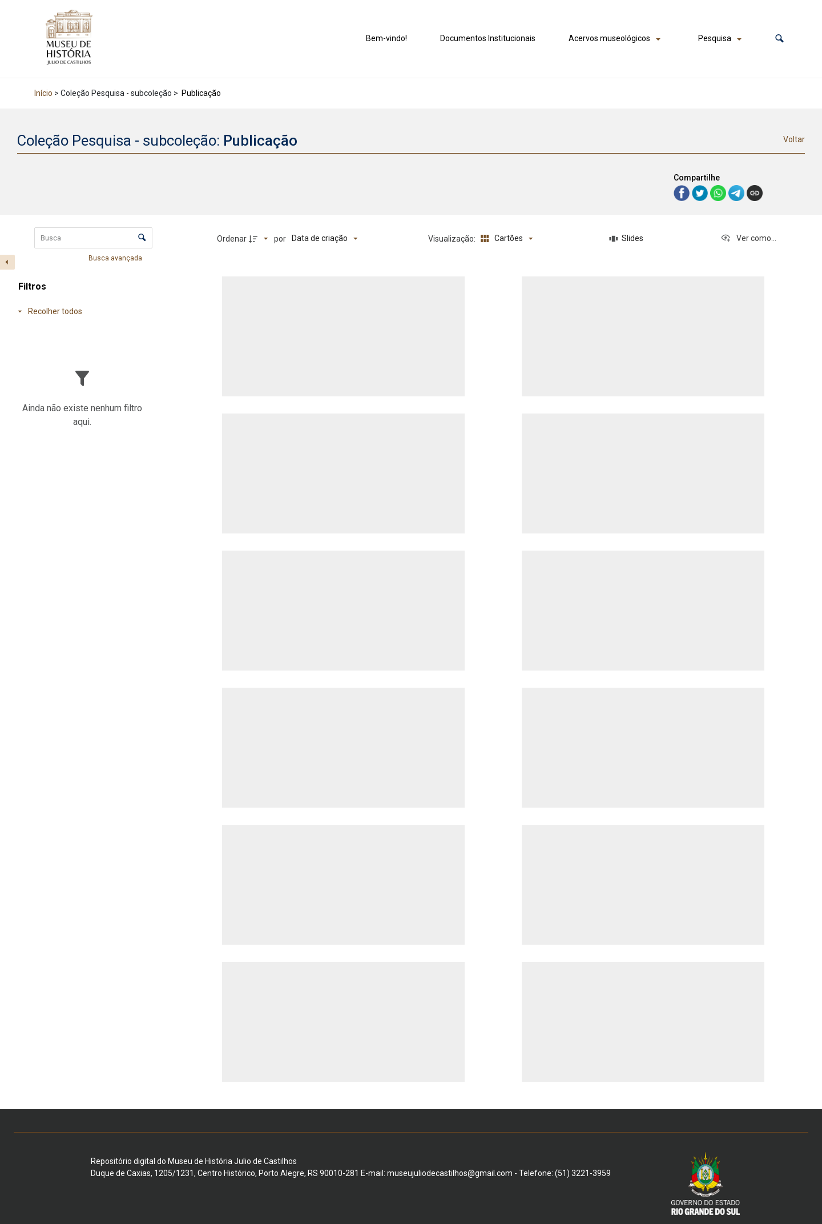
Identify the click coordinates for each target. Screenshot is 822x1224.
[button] (779, 38)
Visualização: (452, 238)
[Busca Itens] (93, 237)
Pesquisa (714, 38)
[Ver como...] (748, 238)
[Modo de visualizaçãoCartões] (505, 238)
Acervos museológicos (609, 38)
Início (43, 93)
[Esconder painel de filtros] (7, 262)
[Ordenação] (324, 238)
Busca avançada (116, 258)
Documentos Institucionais (487, 38)
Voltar (794, 139)
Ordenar (232, 238)
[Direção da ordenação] (260, 238)
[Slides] (626, 238)
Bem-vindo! (386, 38)
